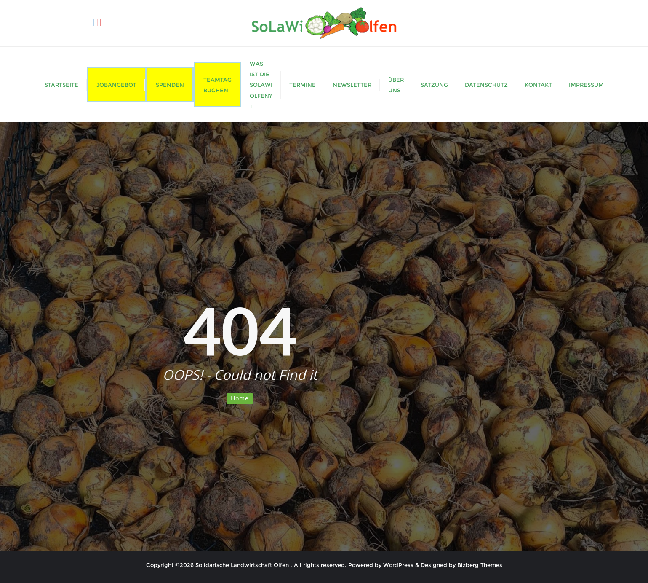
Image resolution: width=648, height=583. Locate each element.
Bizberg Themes (479, 565)
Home (240, 398)
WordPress (398, 565)
